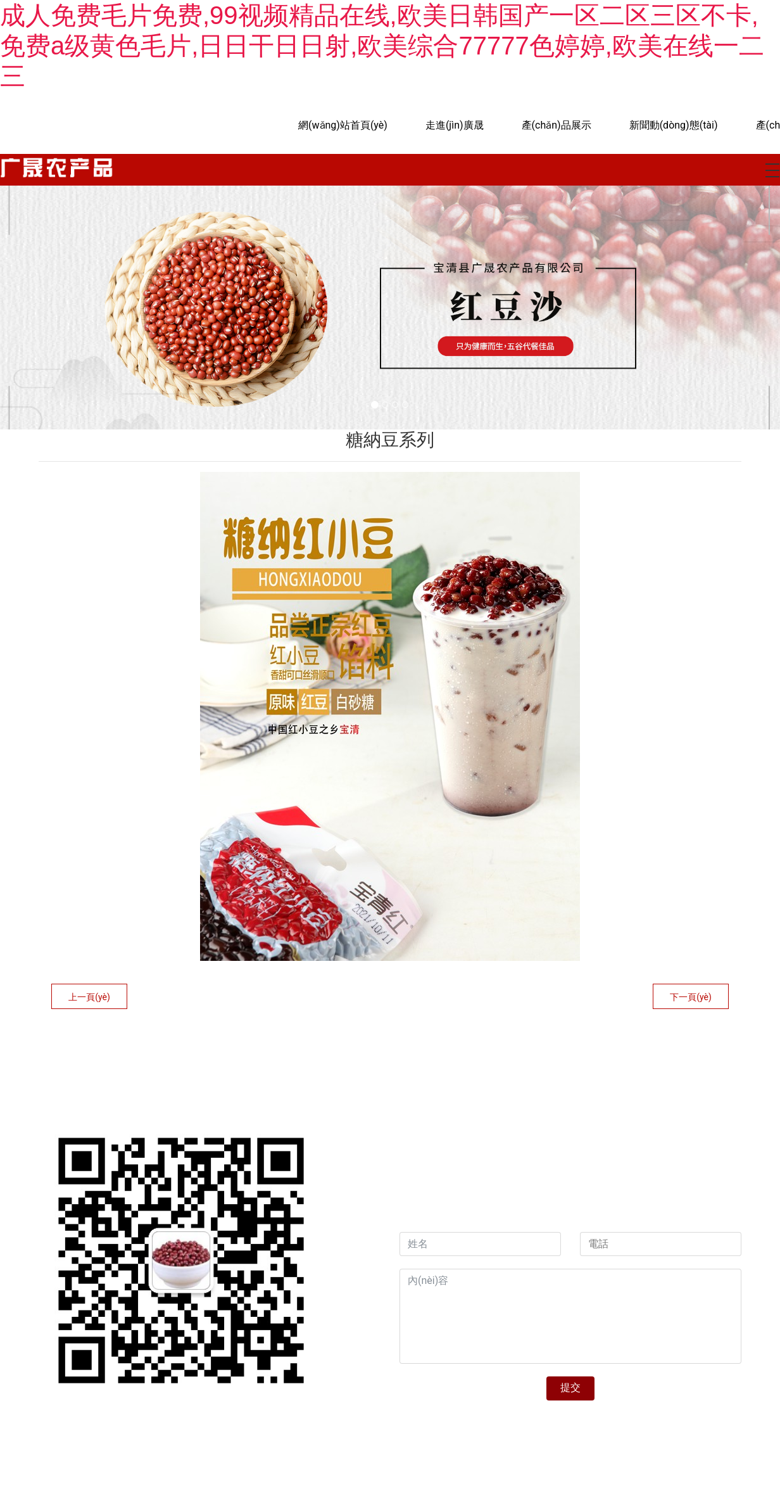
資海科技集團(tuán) (546, 1203)
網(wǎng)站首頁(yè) (342, 125)
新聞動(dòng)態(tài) (673, 125)
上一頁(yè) (89, 997)
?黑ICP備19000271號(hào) (455, 1428)
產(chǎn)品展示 (556, 125)
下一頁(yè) (691, 997)
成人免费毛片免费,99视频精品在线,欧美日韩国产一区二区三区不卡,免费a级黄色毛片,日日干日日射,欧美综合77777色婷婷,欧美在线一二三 (382, 45)
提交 (570, 1387)
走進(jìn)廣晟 (454, 125)
